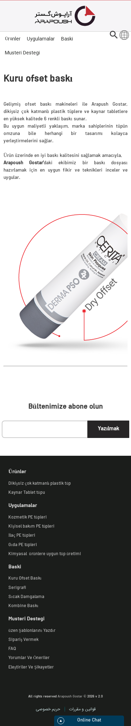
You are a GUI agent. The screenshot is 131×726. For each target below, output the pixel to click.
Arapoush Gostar (70, 696)
